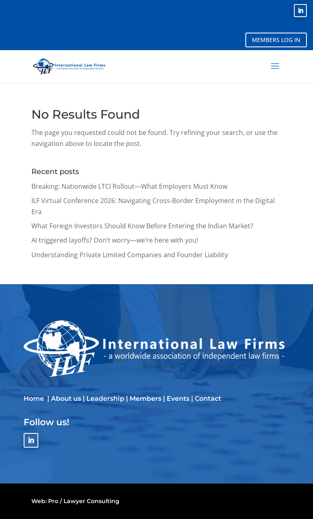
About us (66, 398)
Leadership (105, 398)
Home (35, 398)
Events (178, 398)
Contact (208, 398)
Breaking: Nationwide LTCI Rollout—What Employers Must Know (129, 186)
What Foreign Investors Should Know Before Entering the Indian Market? (142, 225)
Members (145, 398)
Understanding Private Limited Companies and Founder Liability (129, 254)
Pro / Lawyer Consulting (83, 501)
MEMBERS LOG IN (276, 40)
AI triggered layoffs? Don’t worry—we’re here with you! (114, 240)
